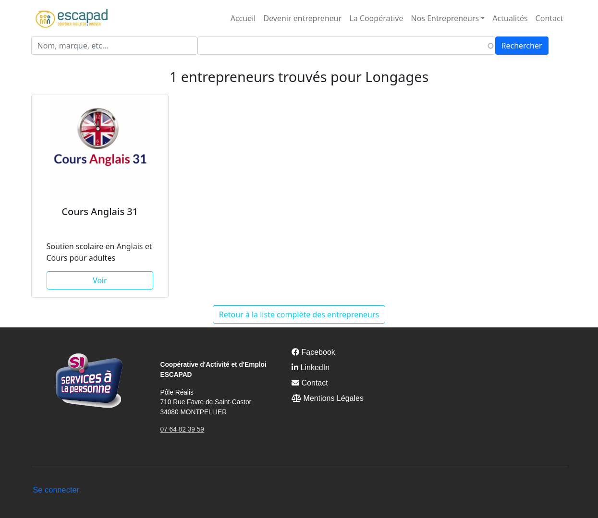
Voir (100, 280)
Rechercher (521, 45)
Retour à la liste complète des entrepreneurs (299, 314)
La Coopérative (376, 18)
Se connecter (56, 490)
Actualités (509, 18)
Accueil (243, 18)
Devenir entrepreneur (302, 18)
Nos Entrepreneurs (445, 18)
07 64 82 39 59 (182, 429)
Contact (549, 18)
